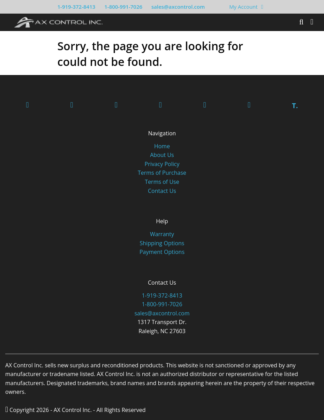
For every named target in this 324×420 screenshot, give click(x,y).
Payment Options (162, 252)
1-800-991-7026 (123, 6)
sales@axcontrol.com (178, 6)
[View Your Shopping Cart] (262, 6)
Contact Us (162, 191)
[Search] (301, 22)
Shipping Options (162, 243)
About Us (162, 155)
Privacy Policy (162, 164)
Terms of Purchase (162, 173)
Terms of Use (162, 182)
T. (295, 105)
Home (162, 146)
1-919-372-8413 (77, 6)
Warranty (162, 234)
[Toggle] (311, 22)
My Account (243, 6)
